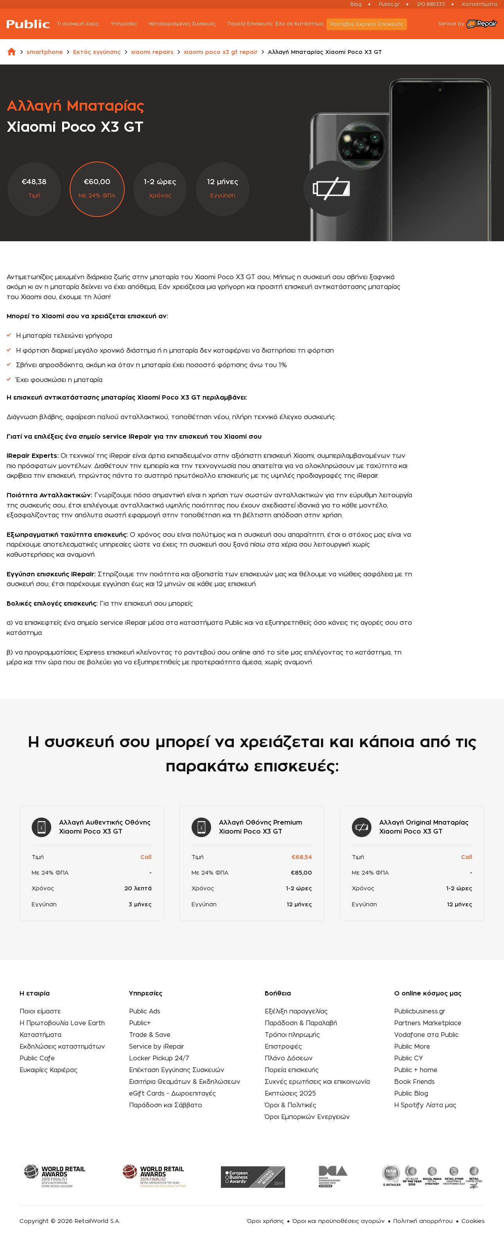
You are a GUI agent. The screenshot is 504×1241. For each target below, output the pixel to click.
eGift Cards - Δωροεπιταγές (173, 1091)
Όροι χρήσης (265, 1217)
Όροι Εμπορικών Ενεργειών (308, 1113)
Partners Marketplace (426, 1023)
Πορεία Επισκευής (256, 24)
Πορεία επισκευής (292, 1068)
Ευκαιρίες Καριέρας (49, 1068)
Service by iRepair (157, 1045)
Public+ (140, 1023)
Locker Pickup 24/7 (159, 1057)
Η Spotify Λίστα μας (423, 1102)
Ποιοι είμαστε (40, 1011)
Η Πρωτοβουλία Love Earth (63, 1023)
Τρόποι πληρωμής (293, 1034)
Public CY (406, 1057)
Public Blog (409, 1091)
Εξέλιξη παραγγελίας (297, 1011)
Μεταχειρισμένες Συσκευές (193, 24)
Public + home (414, 1068)
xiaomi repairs (152, 52)
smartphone (45, 52)
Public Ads (145, 1011)
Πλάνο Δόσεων (289, 1057)
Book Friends (413, 1079)
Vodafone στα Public (425, 1034)
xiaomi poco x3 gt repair (221, 52)
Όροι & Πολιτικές (291, 1102)
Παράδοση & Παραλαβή (301, 1023)
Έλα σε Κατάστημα (306, 24)
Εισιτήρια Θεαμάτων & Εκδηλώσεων (186, 1079)
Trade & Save (150, 1034)
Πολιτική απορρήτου (423, 1217)
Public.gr (389, 4)
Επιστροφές (284, 1045)
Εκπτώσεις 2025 (291, 1091)
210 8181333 (431, 4)
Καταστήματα (479, 4)
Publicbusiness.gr (418, 1011)
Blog (356, 4)
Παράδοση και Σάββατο (166, 1102)
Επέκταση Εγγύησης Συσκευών (178, 1068)
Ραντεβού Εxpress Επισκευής (373, 24)
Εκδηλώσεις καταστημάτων (64, 1045)
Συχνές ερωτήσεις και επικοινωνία (318, 1079)
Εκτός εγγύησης (97, 52)
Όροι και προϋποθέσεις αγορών (338, 1217)
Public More (410, 1045)
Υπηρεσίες (134, 24)
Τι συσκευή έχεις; (88, 24)
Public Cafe (37, 1057)
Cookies (473, 1217)
